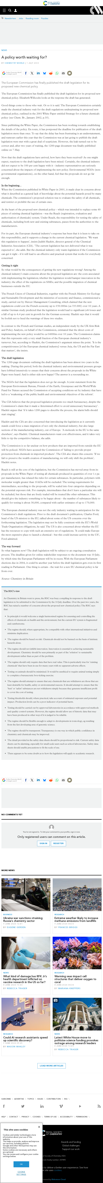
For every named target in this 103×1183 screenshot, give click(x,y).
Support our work (71, 1149)
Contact (13, 1117)
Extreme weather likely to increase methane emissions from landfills (76, 919)
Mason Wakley (16, 1046)
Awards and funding (71, 1142)
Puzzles (44, 18)
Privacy (25, 1117)
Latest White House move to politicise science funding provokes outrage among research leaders (76, 1040)
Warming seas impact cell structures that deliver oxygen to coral (75, 979)
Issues (40, 1099)
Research (59, 914)
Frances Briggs (68, 927)
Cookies (37, 1117)
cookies (58, 1170)
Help (3, 1117)
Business (7, 914)
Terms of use (50, 1117)
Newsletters (10, 18)
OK (21, 1164)
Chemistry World (15, 63)
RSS (65, 1099)
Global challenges (71, 1145)
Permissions (81, 1117)
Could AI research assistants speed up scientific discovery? (25, 1039)
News (4, 50)
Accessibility (66, 1117)
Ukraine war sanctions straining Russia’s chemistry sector (23, 919)
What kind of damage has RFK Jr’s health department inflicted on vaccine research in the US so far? (25, 979)
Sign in (43, 843)
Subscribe (6, 1099)
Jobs (21, 18)
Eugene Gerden (16, 927)
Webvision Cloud (59, 1179)
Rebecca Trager (17, 988)
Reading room (32, 18)
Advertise (19, 1099)
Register (58, 843)
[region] (21, 1153)
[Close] (39, 1127)
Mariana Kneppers (69, 988)
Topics (30, 1099)
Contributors (54, 1099)
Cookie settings (21, 1173)
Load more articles (51, 1066)
